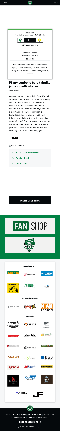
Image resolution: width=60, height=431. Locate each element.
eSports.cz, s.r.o (41, 427)
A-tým (15, 415)
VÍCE (55, 2)
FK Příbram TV (19, 417)
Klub (8, 415)
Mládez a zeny (34, 415)
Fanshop (31, 417)
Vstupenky (42, 417)
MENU (5, 2)
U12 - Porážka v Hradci (20, 158)
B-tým (23, 415)
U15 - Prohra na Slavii (19, 164)
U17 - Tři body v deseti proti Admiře (25, 152)
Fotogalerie (49, 415)
